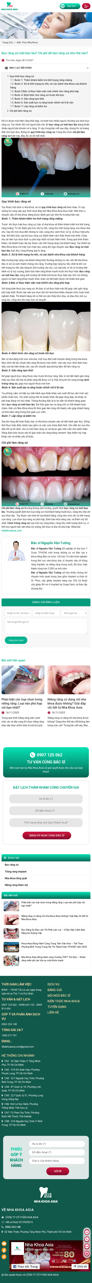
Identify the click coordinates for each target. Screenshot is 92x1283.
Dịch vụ (53, 985)
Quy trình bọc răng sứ (22, 76)
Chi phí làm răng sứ (21, 110)
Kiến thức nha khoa (27, 42)
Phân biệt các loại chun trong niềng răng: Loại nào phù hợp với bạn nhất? (22, 703)
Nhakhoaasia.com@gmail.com (18, 1047)
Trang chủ (7, 42)
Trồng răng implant (15, 871)
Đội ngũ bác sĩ (59, 996)
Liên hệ (53, 1013)
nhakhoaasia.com (12, 530)
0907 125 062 (46, 755)
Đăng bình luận (16, 640)
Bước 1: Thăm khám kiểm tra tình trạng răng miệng (43, 80)
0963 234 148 (9, 1024)
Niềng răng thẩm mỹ (16, 885)
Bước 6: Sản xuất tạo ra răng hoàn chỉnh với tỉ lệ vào (44, 102)
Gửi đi (57, 1171)
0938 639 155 (26, 1005)
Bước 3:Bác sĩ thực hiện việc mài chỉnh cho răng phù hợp (47, 91)
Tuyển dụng (57, 1007)
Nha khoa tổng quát (16, 878)
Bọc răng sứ (12, 864)
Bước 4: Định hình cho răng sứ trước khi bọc (39, 95)
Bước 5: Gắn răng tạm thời (30, 98)
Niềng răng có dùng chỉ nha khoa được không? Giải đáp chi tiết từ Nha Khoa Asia (67, 703)
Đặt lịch (68, 6)
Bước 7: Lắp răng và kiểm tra (31, 106)
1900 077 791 (9, 1035)
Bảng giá (55, 990)
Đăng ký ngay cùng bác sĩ (46, 835)
